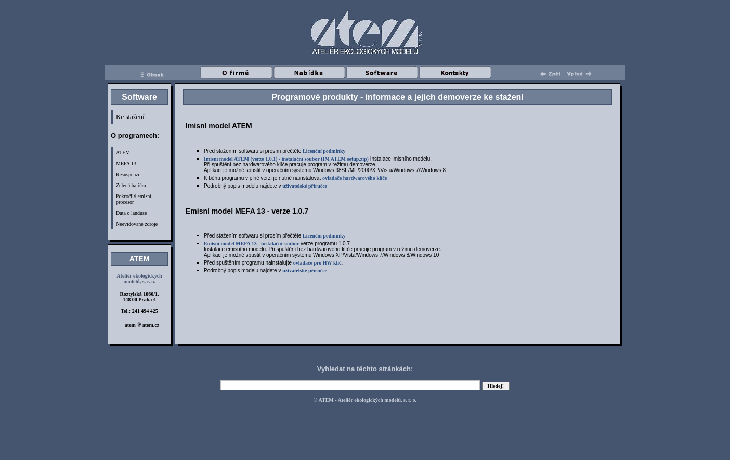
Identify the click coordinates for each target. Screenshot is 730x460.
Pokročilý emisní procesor (133, 199)
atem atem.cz (142, 325)
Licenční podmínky (324, 151)
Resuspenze (128, 174)
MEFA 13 (126, 163)
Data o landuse (131, 213)
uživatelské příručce (304, 186)
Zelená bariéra (131, 185)
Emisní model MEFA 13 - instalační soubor (251, 243)
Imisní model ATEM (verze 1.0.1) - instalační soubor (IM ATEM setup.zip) (286, 159)
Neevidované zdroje (137, 224)
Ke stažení (130, 117)
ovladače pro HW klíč (317, 263)
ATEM (123, 152)
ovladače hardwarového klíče (354, 178)
